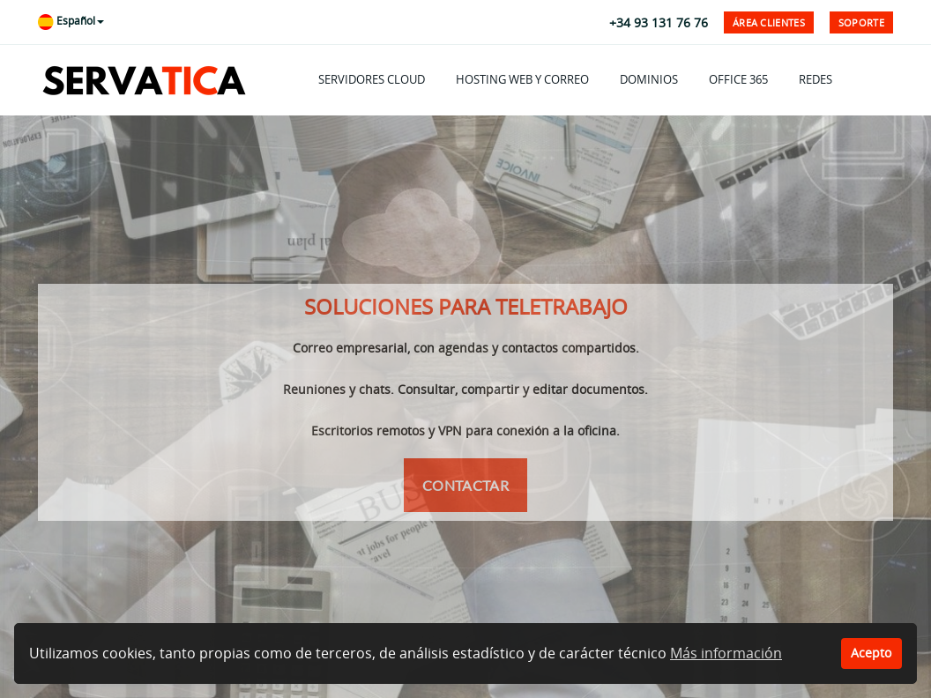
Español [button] (71, 20)
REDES (815, 79)
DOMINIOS (649, 79)
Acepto (871, 652)
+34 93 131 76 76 (658, 22)
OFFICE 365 (738, 79)
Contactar (465, 485)
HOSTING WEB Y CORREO (522, 79)
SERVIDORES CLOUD (371, 79)
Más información (726, 653)
